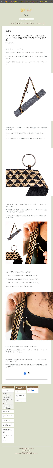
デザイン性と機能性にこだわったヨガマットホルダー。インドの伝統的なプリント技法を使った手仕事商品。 (26, 38)
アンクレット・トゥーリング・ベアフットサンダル (8, 407)
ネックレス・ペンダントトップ (8, 396)
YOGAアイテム (6, 411)
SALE (4, 440)
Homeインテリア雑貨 (7, 416)
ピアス (5, 393)
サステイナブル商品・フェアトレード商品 (7, 431)
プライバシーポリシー (26, 450)
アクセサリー (6, 390)
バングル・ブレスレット (8, 400)
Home (12, 23)
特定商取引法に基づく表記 (20, 396)
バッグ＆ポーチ (6, 420)
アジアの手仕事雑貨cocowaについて (26, 448)
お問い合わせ (18, 400)
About (18, 23)
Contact (39, 23)
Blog (32, 23)
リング (5, 403)
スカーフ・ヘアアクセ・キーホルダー (7, 425)
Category (26, 23)
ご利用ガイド (18, 391)
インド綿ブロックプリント (7, 436)
